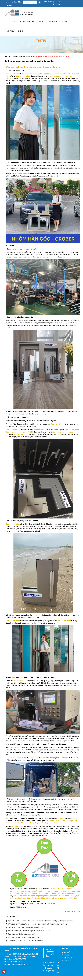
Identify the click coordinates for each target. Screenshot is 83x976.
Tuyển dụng (67, 958)
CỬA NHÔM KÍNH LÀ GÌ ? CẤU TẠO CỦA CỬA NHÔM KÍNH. (25, 941)
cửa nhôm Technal (56, 893)
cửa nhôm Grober (21, 174)
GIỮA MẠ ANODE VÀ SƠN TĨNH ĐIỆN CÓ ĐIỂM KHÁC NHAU (25, 927)
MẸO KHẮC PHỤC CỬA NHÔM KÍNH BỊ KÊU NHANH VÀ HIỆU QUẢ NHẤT (29, 931)
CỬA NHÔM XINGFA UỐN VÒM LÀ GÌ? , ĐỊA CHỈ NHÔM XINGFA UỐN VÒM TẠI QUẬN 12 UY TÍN (36, 924)
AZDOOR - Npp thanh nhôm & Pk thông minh (50, 953)
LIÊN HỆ (20, 31)
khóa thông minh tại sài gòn (52, 898)
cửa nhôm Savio (41, 893)
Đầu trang (76, 911)
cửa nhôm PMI (44, 891)
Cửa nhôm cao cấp (13, 430)
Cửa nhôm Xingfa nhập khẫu (27, 891)
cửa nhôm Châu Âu (57, 889)
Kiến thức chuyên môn (26, 56)
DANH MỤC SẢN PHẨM (26, 22)
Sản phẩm (66, 952)
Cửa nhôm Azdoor (34, 898)
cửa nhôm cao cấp (33, 74)
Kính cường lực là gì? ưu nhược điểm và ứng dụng (22, 937)
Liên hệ (65, 960)
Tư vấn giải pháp (55, 821)
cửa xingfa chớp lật (70, 898)
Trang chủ (11, 22)
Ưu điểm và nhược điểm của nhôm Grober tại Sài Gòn (53, 56)
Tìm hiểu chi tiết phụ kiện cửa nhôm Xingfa (20, 934)
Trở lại (67, 911)
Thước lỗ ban (52, 22)
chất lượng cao (55, 76)
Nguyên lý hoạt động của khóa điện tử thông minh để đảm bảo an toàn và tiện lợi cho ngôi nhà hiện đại (39, 921)
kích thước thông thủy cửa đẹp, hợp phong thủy (39, 823)
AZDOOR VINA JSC (21, 434)
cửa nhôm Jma (56, 891)
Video (40, 22)
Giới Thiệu (10, 31)
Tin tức (64, 22)
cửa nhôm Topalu (69, 891)
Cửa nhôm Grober (13, 74)
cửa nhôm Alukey (28, 893)
